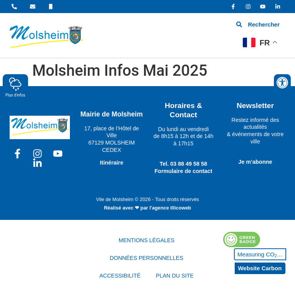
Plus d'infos (15, 87)
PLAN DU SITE (175, 276)
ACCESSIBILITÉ (120, 276)
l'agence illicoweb (170, 208)
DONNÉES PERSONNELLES (146, 258)
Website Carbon (260, 268)
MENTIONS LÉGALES (147, 240)
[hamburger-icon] (177, 35)
